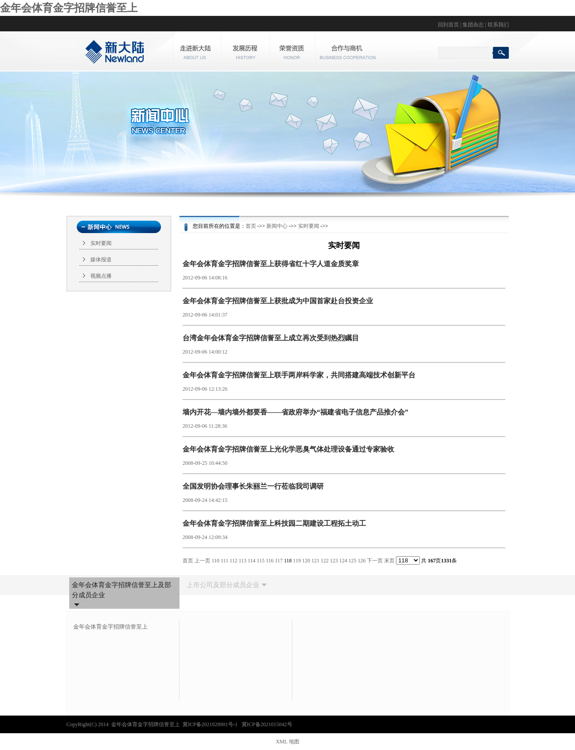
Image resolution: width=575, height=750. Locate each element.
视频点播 (101, 276)
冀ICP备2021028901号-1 (211, 724)
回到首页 (448, 25)
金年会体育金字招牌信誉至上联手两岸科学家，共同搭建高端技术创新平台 (299, 375)
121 (315, 561)
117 (279, 561)
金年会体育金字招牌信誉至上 (69, 8)
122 (325, 561)
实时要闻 (101, 243)
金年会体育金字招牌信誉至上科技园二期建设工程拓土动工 (274, 523)
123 (334, 561)
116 (270, 561)
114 (252, 561)
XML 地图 (287, 742)
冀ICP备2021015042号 (267, 724)
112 (234, 561)
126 (362, 561)
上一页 (202, 561)
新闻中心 (277, 226)
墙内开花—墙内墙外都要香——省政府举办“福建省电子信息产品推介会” (295, 412)
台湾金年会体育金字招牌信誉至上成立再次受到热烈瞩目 (271, 338)
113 (242, 561)
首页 (251, 226)
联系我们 (498, 25)
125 (352, 561)
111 (224, 561)
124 (343, 561)
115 (261, 561)
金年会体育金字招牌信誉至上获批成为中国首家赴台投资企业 (278, 301)
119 (297, 561)
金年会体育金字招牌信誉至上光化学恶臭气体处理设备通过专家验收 (288, 449)
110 (216, 561)
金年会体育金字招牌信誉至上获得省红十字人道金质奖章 (271, 264)
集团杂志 (473, 25)
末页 (389, 561)
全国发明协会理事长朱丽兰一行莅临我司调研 (253, 486)
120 (306, 561)
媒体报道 (101, 259)
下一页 (375, 561)
